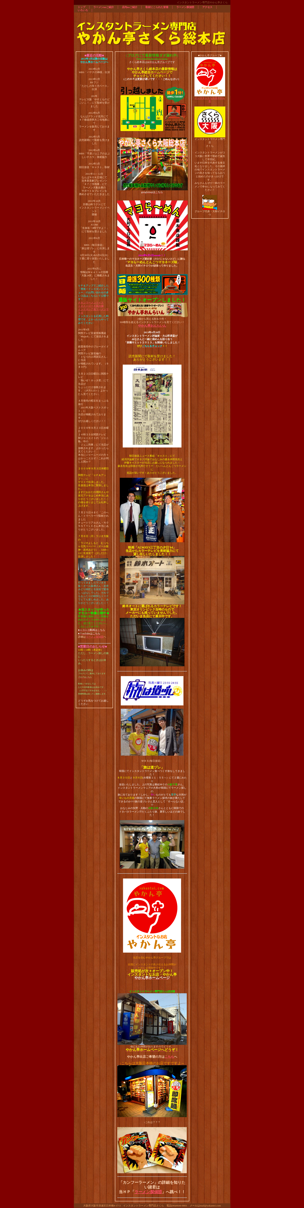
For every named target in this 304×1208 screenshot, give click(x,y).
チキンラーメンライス (91, 302)
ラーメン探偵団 (95, 636)
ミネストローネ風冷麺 (91, 305)
